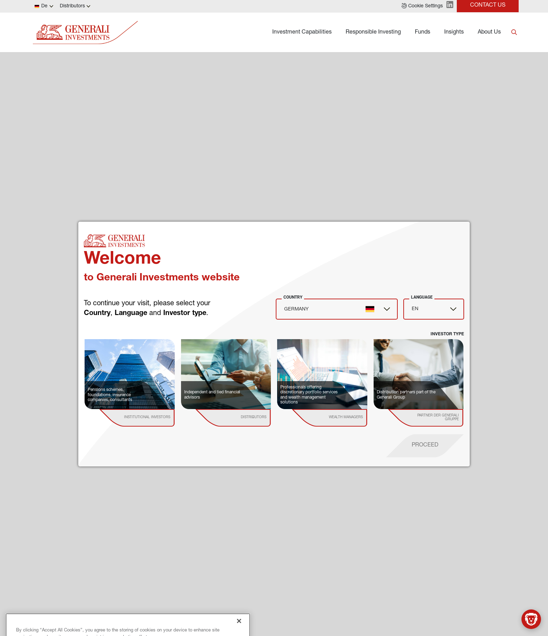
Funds (422, 32)
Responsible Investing (373, 32)
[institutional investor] (147, 418)
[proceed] (425, 445)
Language (422, 297)
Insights (454, 32)
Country (292, 297)
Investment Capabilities (302, 32)
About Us (489, 32)
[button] (422, 6)
